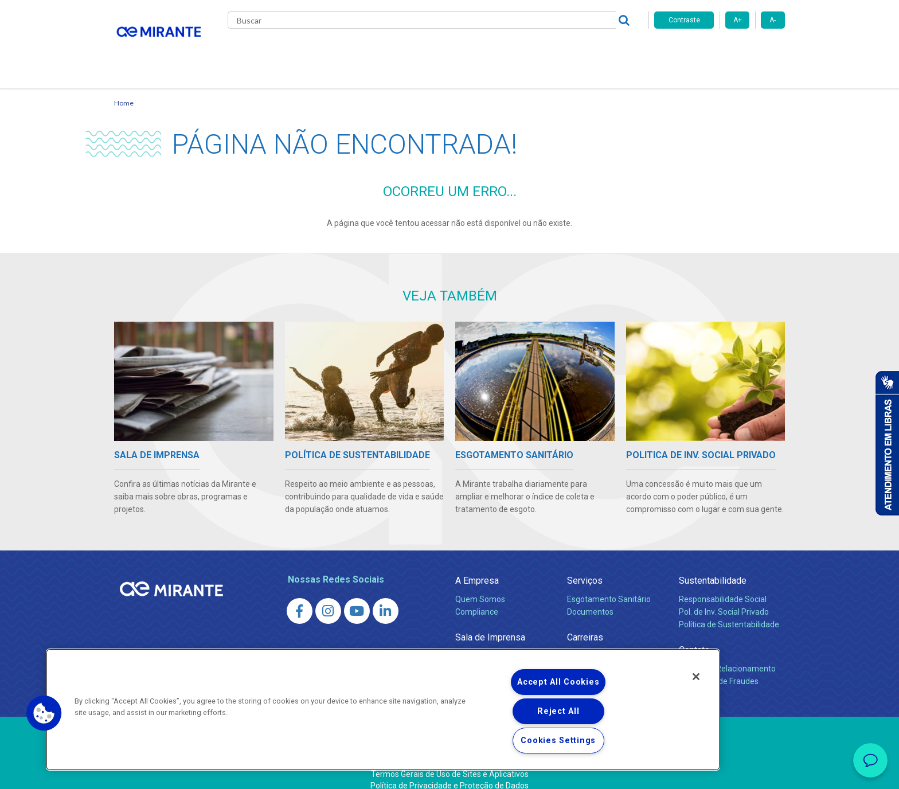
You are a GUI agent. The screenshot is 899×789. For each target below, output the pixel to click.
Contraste (684, 20)
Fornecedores (556, 51)
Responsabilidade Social (723, 585)
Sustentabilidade (712, 566)
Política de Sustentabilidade (729, 610)
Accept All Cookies (558, 682)
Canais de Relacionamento (727, 654)
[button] (44, 713)
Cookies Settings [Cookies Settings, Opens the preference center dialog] (558, 740)
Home (124, 89)
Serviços (585, 566)
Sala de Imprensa (490, 623)
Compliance (476, 598)
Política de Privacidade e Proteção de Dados (449, 771)
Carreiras (494, 51)
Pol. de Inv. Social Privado (724, 598)
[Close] (696, 676)
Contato (615, 51)
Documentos (590, 598)
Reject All (558, 711)
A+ (737, 20)
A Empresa (477, 566)
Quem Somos (480, 585)
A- (772, 20)
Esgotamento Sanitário (609, 585)
